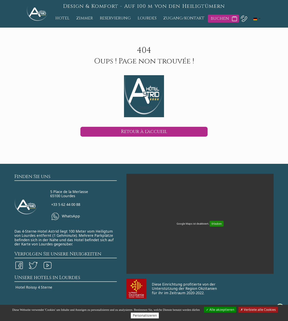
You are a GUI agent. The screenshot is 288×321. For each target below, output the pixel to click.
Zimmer (84, 18)
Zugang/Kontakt (183, 18)
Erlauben (217, 223)
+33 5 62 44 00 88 (65, 204)
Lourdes (147, 18)
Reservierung (115, 18)
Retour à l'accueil (144, 131)
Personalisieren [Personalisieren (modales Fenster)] (145, 315)
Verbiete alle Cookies (258, 309)
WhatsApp (65, 216)
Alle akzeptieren (220, 309)
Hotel (62, 18)
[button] (257, 18)
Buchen (220, 18)
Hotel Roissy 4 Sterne (33, 287)
